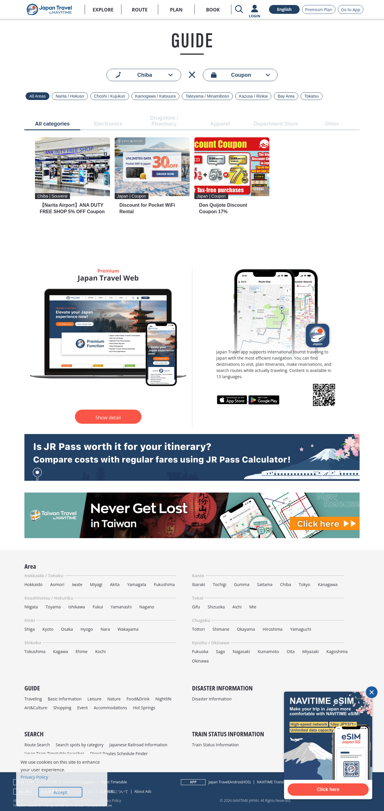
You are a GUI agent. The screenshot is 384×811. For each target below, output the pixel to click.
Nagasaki (241, 651)
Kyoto (47, 629)
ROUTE (140, 9)
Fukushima (164, 584)
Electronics (108, 124)
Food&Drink (137, 699)
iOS (247, 782)
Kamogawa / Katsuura (155, 96)
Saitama (265, 584)
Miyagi (96, 584)
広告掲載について (114, 791)
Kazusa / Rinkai (253, 96)
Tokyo (304, 584)
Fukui (98, 607)
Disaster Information (212, 699)
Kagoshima (337, 651)
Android (236, 782)
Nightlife (164, 699)
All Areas (37, 96)
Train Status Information (215, 744)
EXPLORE (103, 9)
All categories (52, 124)
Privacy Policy (110, 800)
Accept (60, 792)
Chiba (285, 584)
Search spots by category (79, 744)
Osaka (67, 629)
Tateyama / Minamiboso (207, 96)
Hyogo (87, 629)
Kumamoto (268, 651)
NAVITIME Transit (271, 782)
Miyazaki (310, 651)
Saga (220, 651)
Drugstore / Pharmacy (164, 121)
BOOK (213, 9)
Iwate (77, 584)
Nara (105, 629)
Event (82, 707)
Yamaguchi (300, 629)
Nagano (146, 607)
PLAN (176, 9)
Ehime (82, 651)
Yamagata (136, 584)
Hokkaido (33, 584)
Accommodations (110, 707)
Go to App (350, 9)
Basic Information (64, 699)
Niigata (31, 607)
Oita (291, 651)
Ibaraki (198, 584)
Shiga (29, 629)
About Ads (142, 791)
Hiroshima (273, 629)
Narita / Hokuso (70, 96)
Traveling (33, 699)
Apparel (220, 124)
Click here (328, 789)
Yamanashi (121, 607)
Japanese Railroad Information (138, 744)
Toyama (53, 607)
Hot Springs (144, 707)
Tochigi (219, 584)
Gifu (196, 607)
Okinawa (200, 661)
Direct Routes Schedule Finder (119, 753)
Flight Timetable (114, 782)
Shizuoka (216, 607)
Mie (252, 607)
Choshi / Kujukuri (109, 96)
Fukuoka (200, 651)
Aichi (237, 607)
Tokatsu (311, 96)
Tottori (198, 629)
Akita (115, 584)
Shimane (221, 629)
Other (332, 124)
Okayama (246, 629)
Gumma (241, 584)
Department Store (275, 124)
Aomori (57, 584)
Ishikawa (76, 607)
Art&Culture (35, 707)
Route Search (37, 744)
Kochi (100, 651)
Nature (114, 699)
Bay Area (286, 96)
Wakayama (128, 629)
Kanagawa (328, 584)
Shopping (62, 707)
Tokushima (35, 651)
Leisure (94, 699)
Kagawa (60, 651)
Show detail (108, 417)
